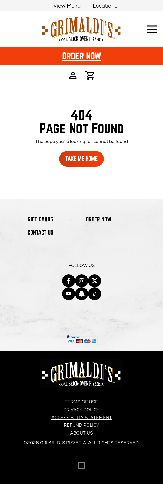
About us (81, 433)
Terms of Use (81, 402)
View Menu (67, 6)
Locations (105, 6)
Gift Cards (40, 219)
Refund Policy (81, 425)
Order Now (81, 56)
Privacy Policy (81, 410)
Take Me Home (81, 158)
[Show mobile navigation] (152, 29)
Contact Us (40, 232)
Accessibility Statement (81, 417)
